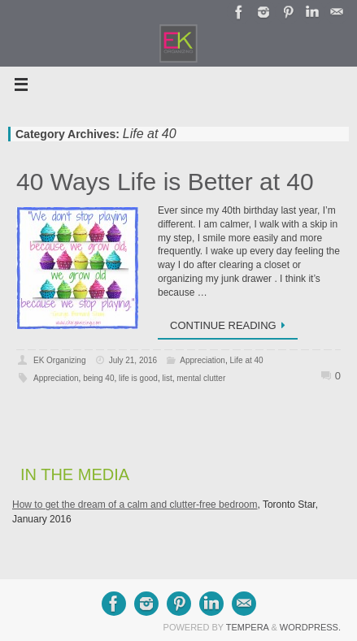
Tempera (247, 627)
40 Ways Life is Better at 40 (165, 181)
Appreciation (202, 360)
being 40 (98, 378)
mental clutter (200, 378)
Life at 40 (246, 360)
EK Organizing (59, 360)
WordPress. (310, 627)
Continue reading (230, 325)
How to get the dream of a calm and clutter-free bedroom (134, 504)
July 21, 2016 (133, 360)
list (167, 378)
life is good (138, 378)
